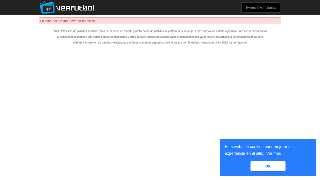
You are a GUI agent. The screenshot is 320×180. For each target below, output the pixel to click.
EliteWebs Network (199, 42)
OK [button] (268, 166)
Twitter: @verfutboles (261, 8)
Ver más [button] (273, 153)
